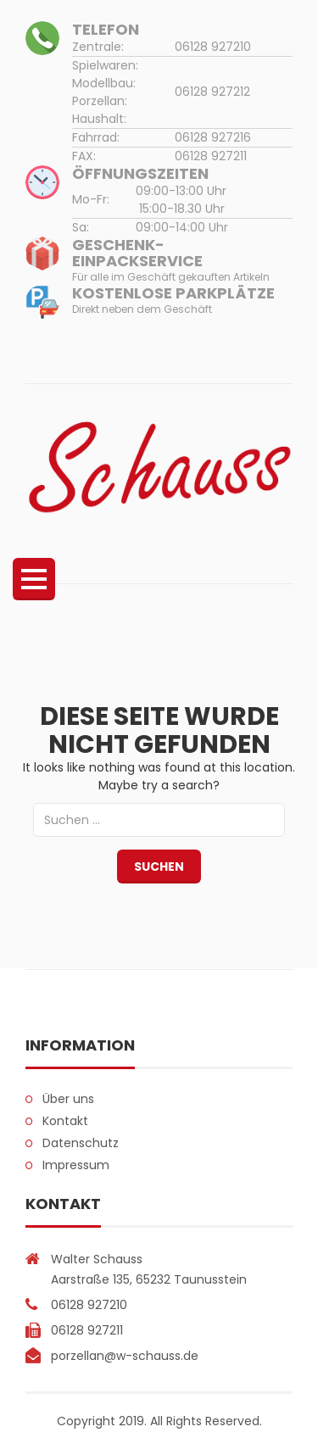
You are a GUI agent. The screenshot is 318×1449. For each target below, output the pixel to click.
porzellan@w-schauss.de (124, 1355)
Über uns (68, 1098)
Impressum (75, 1164)
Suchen (159, 866)
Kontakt (65, 1120)
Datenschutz (80, 1142)
